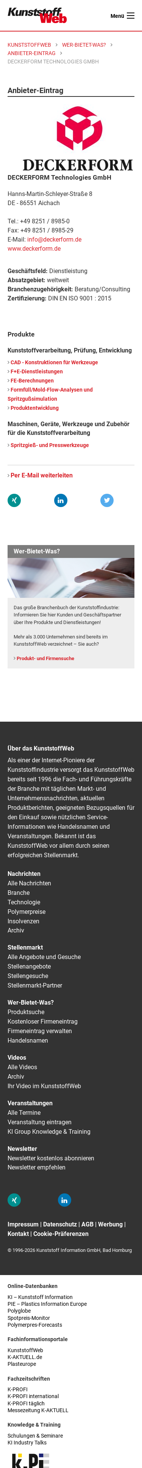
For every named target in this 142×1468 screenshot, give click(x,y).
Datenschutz (60, 1224)
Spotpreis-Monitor (29, 1318)
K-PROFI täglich (26, 1403)
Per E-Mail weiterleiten (42, 475)
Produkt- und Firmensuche (45, 658)
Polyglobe (19, 1311)
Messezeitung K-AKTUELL (38, 1410)
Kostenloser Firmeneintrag (43, 1021)
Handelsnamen (28, 1040)
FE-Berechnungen (32, 381)
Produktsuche (26, 1012)
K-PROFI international (33, 1396)
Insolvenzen (23, 921)
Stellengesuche (28, 976)
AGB (87, 1224)
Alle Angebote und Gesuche (44, 957)
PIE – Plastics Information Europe (47, 1304)
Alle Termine (24, 1112)
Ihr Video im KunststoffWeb (44, 1086)
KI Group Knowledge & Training (49, 1131)
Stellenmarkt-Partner (35, 985)
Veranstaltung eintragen (40, 1122)
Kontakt (18, 1233)
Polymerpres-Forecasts (35, 1325)
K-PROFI (18, 1389)
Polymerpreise (26, 911)
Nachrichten (24, 873)
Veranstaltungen (30, 1103)
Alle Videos (22, 1067)
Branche (19, 892)
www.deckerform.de (34, 248)
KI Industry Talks (27, 1443)
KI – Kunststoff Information (40, 1297)
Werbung (110, 1224)
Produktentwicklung (35, 408)
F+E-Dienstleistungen (37, 371)
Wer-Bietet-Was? (31, 1002)
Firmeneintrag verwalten (40, 1031)
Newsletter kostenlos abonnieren (51, 1158)
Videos (17, 1057)
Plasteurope (22, 1364)
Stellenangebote (29, 966)
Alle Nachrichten (29, 883)
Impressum (23, 1224)
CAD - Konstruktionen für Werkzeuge (54, 362)
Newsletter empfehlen (37, 1167)
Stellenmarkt (25, 947)
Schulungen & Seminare (35, 1436)
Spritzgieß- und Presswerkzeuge (50, 445)
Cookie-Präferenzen (61, 1233)
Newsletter (22, 1148)
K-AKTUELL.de (25, 1357)
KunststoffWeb (25, 1350)
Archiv (16, 930)
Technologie (24, 902)
